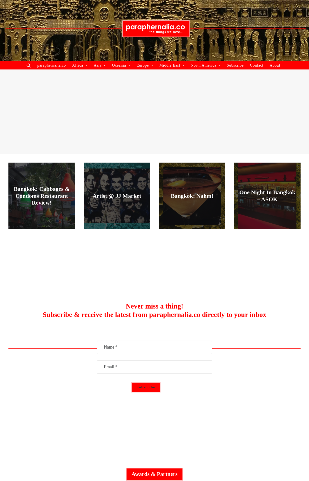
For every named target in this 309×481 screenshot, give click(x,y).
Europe (144, 65)
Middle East (171, 65)
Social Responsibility (251, 390)
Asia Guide (154, 405)
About (275, 65)
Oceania (121, 65)
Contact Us (252, 405)
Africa (79, 65)
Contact (256, 65)
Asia (100, 65)
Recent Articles (57, 397)
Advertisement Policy (252, 382)
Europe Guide (154, 397)
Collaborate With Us (57, 382)
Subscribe (235, 65)
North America (206, 65)
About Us (57, 405)
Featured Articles (57, 390)
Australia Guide (154, 390)
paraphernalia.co (51, 65)
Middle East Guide (154, 382)
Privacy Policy (252, 397)
